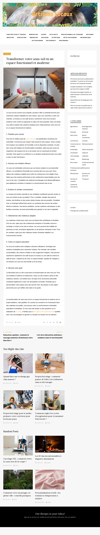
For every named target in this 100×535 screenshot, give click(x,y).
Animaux (73, 132)
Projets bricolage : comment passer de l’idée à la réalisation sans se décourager (49, 380)
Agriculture (21, 37)
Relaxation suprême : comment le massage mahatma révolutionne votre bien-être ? (18, 338)
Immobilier (34, 37)
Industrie (10, 37)
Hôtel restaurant (70, 37)
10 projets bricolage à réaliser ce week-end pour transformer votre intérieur (81, 94)
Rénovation (33, 34)
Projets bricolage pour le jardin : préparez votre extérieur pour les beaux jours (17, 416)
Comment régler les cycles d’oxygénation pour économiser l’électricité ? (49, 416)
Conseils (7, 54)
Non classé (73, 162)
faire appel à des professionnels (43, 311)
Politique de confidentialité (79, 211)
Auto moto (54, 34)
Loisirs (43, 34)
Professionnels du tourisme (72, 34)
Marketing (85, 159)
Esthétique (56, 37)
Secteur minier (37, 40)
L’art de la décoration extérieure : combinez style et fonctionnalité (49, 336)
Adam (16, 383)
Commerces (74, 141)
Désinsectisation (87, 144)
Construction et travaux (16, 34)
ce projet (18, 311)
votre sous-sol (30, 139)
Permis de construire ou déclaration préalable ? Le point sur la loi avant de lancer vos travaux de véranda (81, 81)
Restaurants (51, 40)
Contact (73, 207)
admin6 (19, 322)
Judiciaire (44, 37)
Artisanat (90, 34)
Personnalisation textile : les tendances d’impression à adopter (47, 496)
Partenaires (63, 40)
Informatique (85, 37)
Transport (85, 179)
